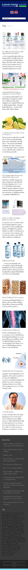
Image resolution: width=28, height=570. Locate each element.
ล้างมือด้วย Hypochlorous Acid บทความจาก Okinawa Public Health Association (14, 485)
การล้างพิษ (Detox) (7, 412)
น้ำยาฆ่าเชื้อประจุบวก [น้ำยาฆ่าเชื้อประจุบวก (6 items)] (7, 535)
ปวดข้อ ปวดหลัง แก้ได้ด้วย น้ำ (11, 330)
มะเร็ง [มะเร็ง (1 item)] (23, 538)
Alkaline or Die (7, 455)
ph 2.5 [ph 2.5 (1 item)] (15, 527)
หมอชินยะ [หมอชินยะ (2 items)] (16, 540)
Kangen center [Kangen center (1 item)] (20, 524)
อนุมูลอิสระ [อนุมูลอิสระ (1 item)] (5, 543)
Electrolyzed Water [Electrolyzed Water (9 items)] (20, 519)
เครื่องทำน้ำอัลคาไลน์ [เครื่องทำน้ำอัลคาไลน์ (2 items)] (15, 546)
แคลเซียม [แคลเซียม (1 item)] (17, 548)
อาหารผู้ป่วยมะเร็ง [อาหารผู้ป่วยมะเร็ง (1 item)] (12, 543)
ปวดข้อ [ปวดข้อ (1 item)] (11, 538)
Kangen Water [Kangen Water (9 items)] (6, 527)
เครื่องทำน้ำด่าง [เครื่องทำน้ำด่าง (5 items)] (6, 546)
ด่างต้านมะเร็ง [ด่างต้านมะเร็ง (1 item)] (5, 532)
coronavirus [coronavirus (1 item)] (5, 516)
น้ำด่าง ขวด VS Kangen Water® (12, 468)
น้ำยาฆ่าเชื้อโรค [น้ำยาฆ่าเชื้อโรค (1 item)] (16, 535)
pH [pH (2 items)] (11, 527)
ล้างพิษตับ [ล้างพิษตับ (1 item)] (5, 540)
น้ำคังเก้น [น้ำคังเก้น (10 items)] (12, 532)
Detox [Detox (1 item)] (16, 516)
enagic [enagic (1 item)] (4, 521)
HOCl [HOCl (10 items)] (4, 524)
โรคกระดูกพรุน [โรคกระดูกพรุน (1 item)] (6, 551)
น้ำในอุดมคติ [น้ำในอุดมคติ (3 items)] (5, 538)
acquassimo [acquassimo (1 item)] (5, 513)
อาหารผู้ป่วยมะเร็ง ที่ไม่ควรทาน (12, 464)
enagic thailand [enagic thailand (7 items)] (11, 521)
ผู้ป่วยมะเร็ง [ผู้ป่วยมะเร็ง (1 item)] (17, 538)
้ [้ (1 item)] (12, 554)
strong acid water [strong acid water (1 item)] (6, 529)
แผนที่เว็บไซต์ (14, 563)
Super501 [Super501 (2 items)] (14, 529)
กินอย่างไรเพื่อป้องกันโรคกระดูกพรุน (13, 297)
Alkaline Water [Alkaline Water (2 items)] (13, 513)
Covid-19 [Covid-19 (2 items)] (11, 516)
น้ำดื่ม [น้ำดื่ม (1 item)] (17, 532)
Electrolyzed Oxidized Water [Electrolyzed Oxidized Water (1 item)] (8, 519)
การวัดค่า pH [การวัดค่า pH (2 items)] (20, 529)
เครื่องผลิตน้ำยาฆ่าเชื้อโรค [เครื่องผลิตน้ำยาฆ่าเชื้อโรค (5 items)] (8, 548)
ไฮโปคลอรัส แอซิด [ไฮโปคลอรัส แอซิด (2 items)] (6, 554)
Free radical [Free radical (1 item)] (18, 521)
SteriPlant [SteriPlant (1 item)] (20, 527)
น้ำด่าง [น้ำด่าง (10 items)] (22, 532)
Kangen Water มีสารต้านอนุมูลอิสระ (12, 371)
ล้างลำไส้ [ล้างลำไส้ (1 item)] (10, 540)
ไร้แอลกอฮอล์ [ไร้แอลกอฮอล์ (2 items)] (13, 551)
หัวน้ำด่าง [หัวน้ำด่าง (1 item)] (22, 540)
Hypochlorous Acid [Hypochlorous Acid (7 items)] (11, 524)
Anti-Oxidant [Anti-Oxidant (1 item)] (20, 513)
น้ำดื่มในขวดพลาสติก (8, 261)
